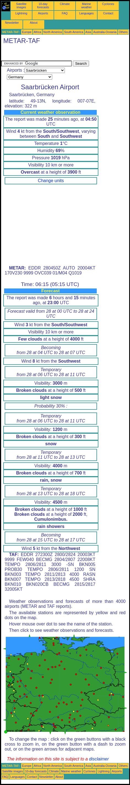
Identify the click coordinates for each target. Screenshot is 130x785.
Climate (65, 4)
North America (52, 32)
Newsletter (12, 22)
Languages (86, 13)
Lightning (21, 13)
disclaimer (99, 759)
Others (123, 32)
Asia (88, 32)
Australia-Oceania (105, 32)
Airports (43, 13)
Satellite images (21, 5)
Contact (108, 13)
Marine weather (86, 5)
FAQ (65, 13)
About (34, 22)
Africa (37, 32)
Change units (51, 180)
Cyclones (108, 4)
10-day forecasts (43, 5)
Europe (26, 32)
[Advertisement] (45, 54)
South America (73, 32)
